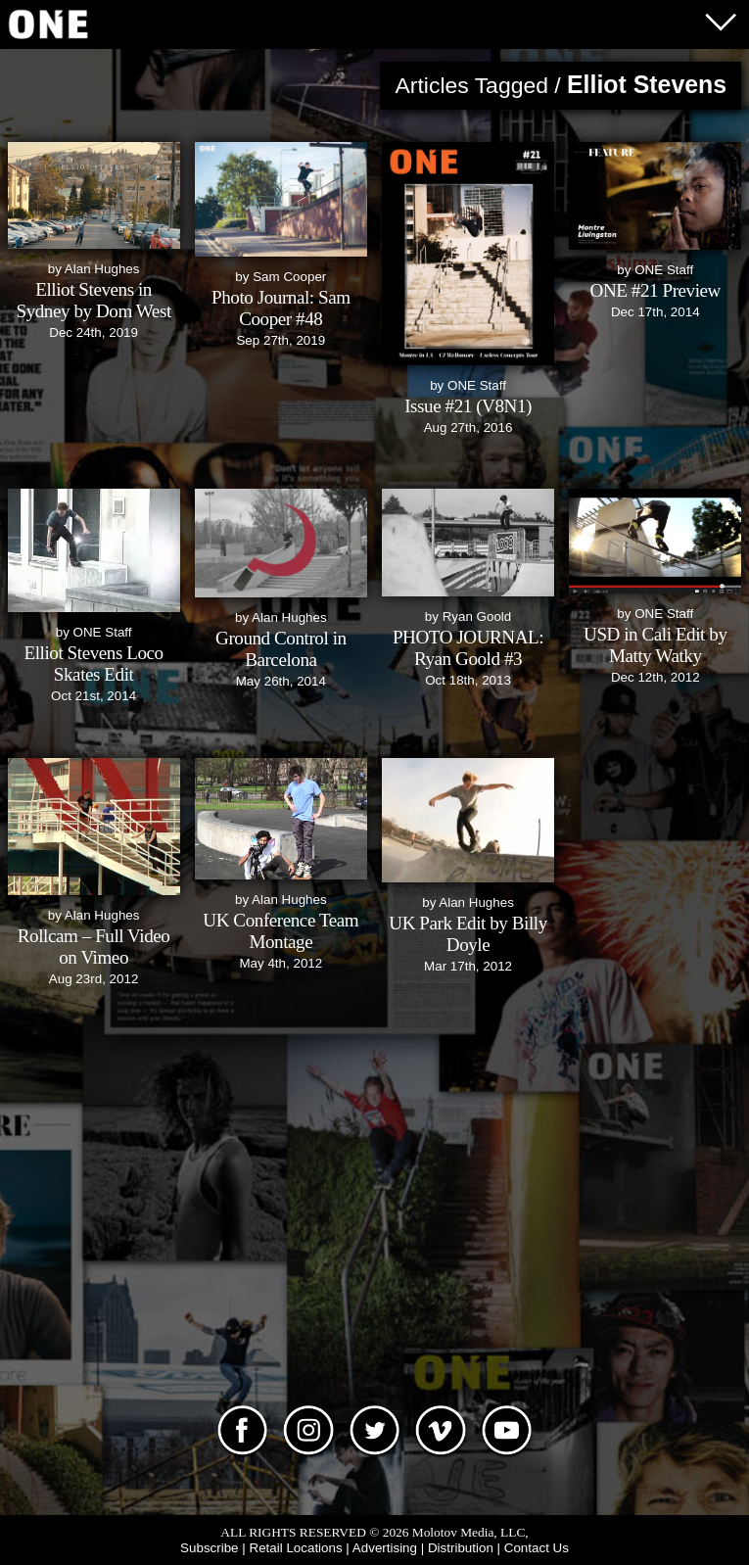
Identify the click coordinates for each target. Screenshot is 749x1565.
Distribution (460, 1548)
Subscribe (209, 1548)
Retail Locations (295, 1548)
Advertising (384, 1548)
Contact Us (536, 1548)
